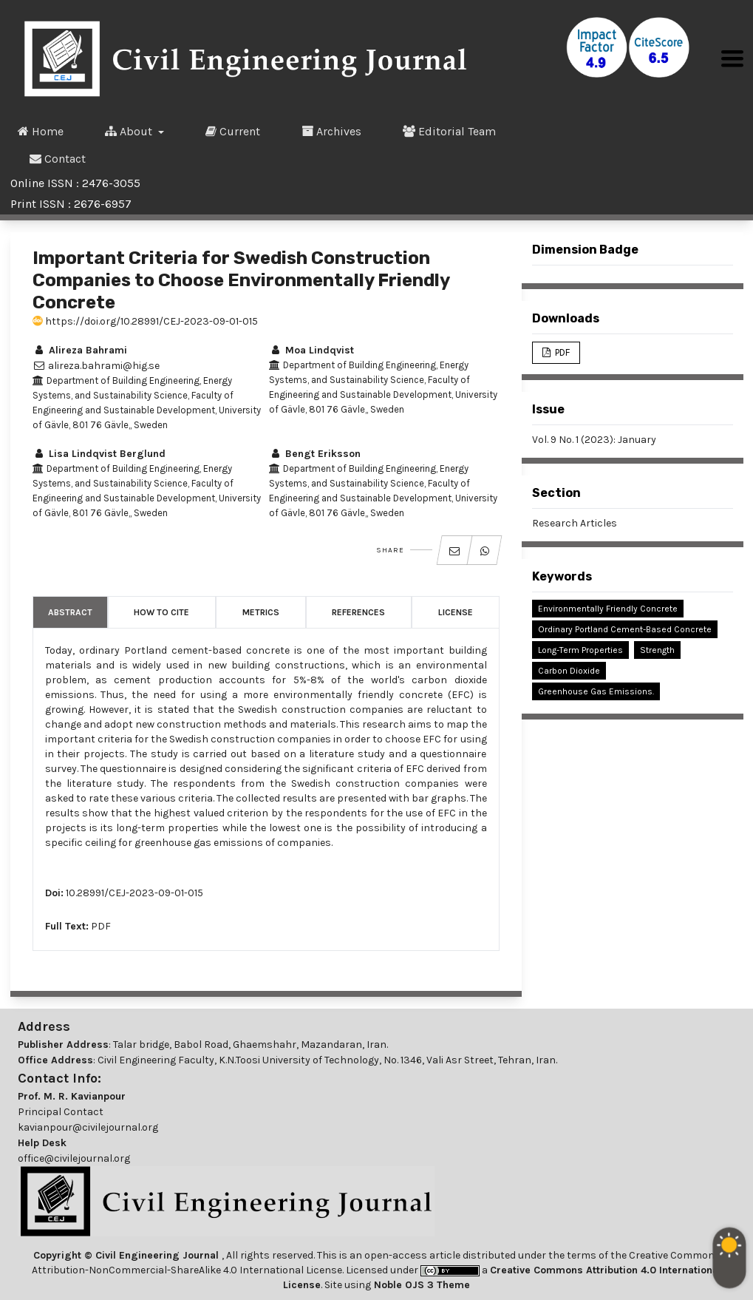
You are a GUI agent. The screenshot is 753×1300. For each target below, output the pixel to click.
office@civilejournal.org (74, 1158)
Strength (657, 650)
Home (41, 131)
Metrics (260, 612)
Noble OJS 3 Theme (420, 1285)
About (130, 131)
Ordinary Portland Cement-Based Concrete (625, 629)
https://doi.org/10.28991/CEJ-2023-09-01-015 (145, 321)
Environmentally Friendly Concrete (608, 608)
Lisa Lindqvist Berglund (99, 453)
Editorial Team (449, 131)
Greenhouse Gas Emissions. (596, 691)
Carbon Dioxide (569, 671)
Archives (331, 131)
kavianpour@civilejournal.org (88, 1127)
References (358, 612)
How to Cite (161, 612)
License (455, 612)
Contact (58, 158)
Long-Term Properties (580, 650)
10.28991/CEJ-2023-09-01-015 (134, 893)
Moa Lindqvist (311, 350)
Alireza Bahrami (80, 350)
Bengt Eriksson (315, 453)
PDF (101, 926)
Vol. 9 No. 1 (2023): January (594, 439)
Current (232, 131)
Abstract (70, 612)
